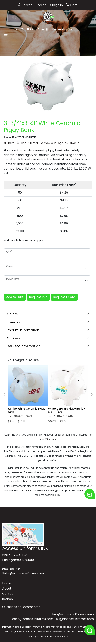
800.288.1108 (24, 29)
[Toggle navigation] (6, 35)
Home (6, 583)
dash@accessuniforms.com (32, 619)
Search (7, 599)
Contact (8, 594)
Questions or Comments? (21, 607)
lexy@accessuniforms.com (72, 614)
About (6, 588)
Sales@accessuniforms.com (58, 29)
